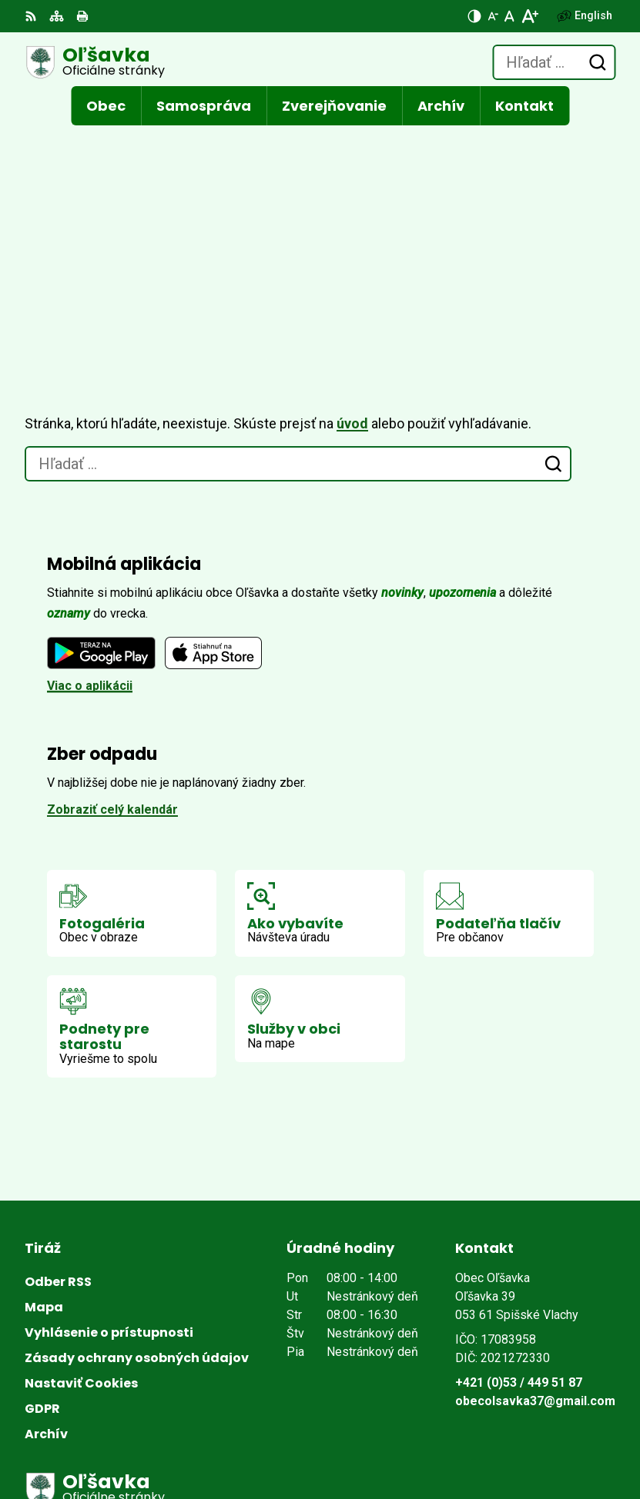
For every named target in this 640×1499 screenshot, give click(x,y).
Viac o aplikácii (89, 485)
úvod (352, 223)
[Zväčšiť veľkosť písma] (529, 16)
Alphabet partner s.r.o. (235, 1415)
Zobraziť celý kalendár (112, 608)
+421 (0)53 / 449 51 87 (518, 1181)
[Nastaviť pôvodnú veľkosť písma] (509, 16)
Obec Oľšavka (208, 1436)
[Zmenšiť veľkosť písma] (492, 16)
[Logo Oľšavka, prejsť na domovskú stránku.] (95, 62)
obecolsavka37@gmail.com (535, 1200)
